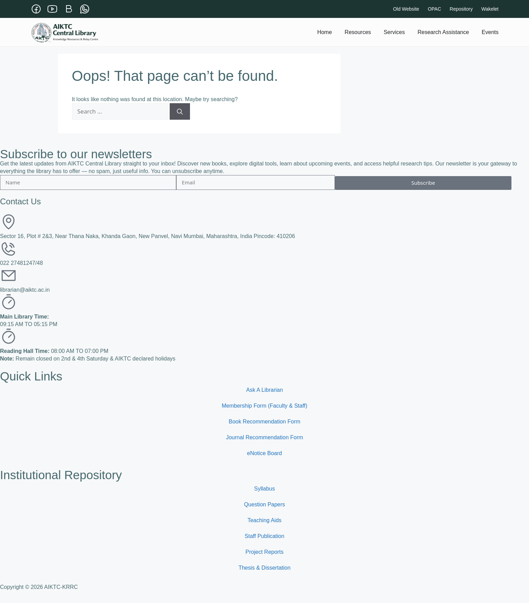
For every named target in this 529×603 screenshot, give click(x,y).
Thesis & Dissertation (264, 568)
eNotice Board (264, 453)
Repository (461, 9)
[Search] (180, 111)
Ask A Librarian (264, 390)
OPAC (434, 9)
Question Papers (264, 504)
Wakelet (489, 9)
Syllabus (264, 489)
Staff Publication (264, 536)
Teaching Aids (264, 520)
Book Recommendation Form (264, 421)
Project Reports (264, 552)
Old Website (406, 9)
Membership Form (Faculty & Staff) (264, 406)
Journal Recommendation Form (264, 437)
